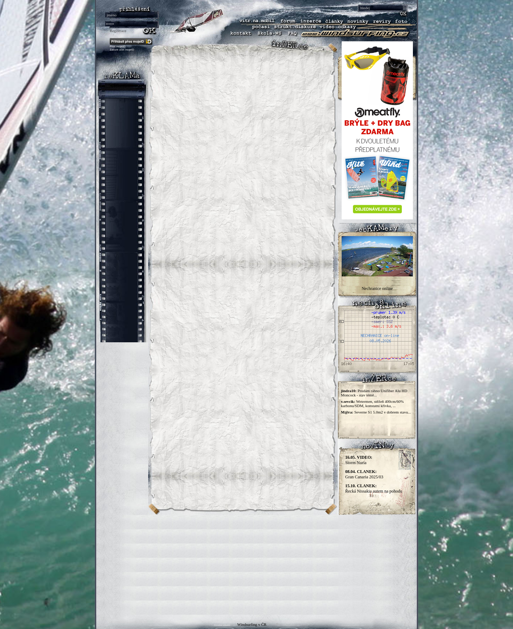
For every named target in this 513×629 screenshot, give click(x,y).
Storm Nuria (358, 460)
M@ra (346, 412)
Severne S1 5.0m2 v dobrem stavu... (382, 412)
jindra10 (348, 391)
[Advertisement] (256, 565)
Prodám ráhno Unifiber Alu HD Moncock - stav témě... (374, 393)
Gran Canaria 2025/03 (364, 474)
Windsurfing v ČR (251, 624)
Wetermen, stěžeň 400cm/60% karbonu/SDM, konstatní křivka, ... (372, 403)
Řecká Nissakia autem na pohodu (373, 488)
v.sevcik (347, 401)
